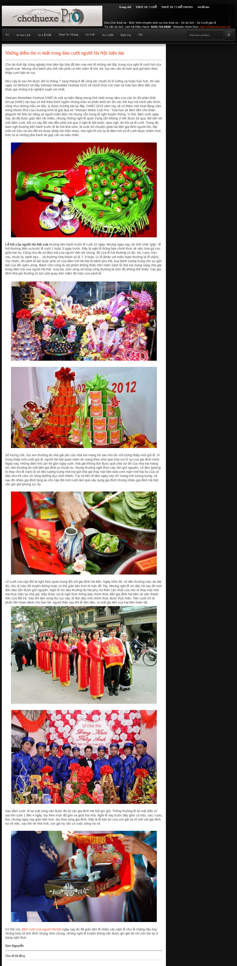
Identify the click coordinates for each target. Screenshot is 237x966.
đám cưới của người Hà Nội (41, 929)
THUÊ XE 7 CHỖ (146, 7)
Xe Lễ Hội (44, 35)
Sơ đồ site (203, 7)
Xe (7, 34)
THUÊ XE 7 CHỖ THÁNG (177, 7)
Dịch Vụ (126, 35)
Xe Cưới (107, 35)
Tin (140, 34)
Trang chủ (125, 7)
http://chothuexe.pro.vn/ (215, 26)
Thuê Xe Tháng (68, 34)
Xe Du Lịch (23, 35)
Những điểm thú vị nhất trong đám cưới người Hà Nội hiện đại (64, 52)
